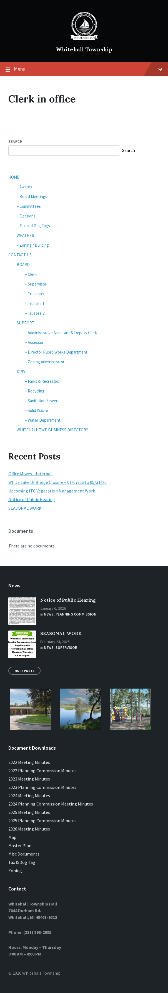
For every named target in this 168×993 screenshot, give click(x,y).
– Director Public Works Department (56, 352)
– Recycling (34, 391)
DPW (21, 371)
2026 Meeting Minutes (29, 829)
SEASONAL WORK (25, 508)
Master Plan (19, 845)
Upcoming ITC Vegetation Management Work (51, 491)
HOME (13, 177)
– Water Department (43, 420)
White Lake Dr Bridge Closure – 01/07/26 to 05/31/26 (57, 482)
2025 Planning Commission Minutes (42, 820)
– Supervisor (35, 284)
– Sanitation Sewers (42, 400)
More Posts (24, 671)
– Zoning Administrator (44, 361)
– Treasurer (35, 293)
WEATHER (25, 235)
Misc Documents (23, 854)
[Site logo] (84, 40)
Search (15, 141)
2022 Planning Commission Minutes (42, 770)
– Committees (29, 206)
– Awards (24, 186)
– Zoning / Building (33, 245)
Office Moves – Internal (30, 473)
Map (12, 837)
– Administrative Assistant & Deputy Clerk (61, 332)
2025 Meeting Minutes (29, 812)
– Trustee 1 (34, 303)
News (49, 614)
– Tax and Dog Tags (33, 225)
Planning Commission (76, 614)
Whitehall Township (84, 49)
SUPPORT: (26, 323)
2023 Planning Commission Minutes (42, 787)
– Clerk (31, 274)
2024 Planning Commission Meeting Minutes (50, 804)
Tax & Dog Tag (21, 862)
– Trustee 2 (34, 313)
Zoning (15, 870)
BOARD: (24, 264)
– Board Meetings (32, 196)
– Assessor (34, 342)
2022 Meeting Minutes (29, 762)
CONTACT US (20, 254)
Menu (84, 69)
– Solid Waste (36, 410)
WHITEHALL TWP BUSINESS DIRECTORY (52, 429)
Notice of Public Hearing (31, 499)
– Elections (26, 216)
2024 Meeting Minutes (29, 795)
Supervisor (66, 647)
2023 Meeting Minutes (29, 779)
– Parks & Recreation (43, 381)
